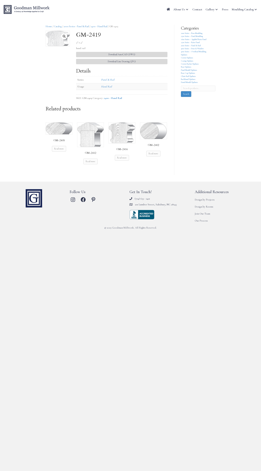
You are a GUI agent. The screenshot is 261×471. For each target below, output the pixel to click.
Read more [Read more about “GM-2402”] (153, 153)
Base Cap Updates (188, 73)
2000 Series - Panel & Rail (76, 26)
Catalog (58, 26)
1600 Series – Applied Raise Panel (193, 39)
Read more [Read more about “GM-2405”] (59, 148)
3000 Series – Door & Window (192, 48)
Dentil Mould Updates (189, 82)
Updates (184, 55)
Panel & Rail (107, 79)
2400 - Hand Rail (99, 26)
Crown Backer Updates (190, 64)
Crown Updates (187, 58)
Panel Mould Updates (189, 70)
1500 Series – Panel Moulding (192, 36)
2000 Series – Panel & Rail (191, 45)
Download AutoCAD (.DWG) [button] (121, 54)
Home (49, 26)
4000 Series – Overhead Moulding (193, 51)
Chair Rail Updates (188, 76)
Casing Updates (187, 61)
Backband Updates (188, 79)
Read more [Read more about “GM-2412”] (90, 161)
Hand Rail (106, 86)
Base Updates (186, 67)
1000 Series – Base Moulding (191, 33)
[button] (187, 9)
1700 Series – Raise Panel (190, 42)
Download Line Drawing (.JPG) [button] (122, 61)
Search (186, 94)
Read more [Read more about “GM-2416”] (122, 157)
